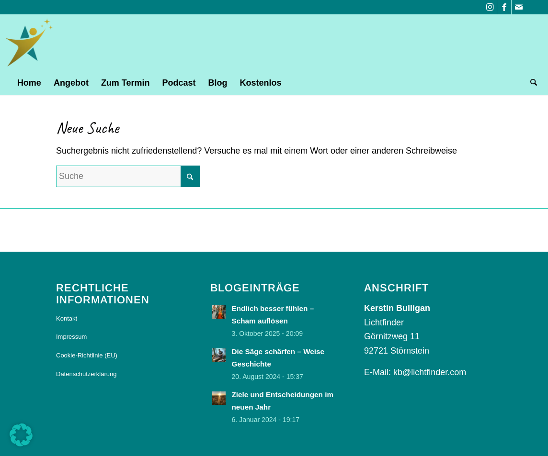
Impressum (71, 336)
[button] (21, 435)
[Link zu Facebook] (504, 7)
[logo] (30, 42)
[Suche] (530, 83)
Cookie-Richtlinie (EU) (86, 355)
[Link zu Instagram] (490, 7)
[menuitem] (29, 83)
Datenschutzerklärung (86, 374)
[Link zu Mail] (519, 7)
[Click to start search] (190, 176)
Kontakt (66, 318)
